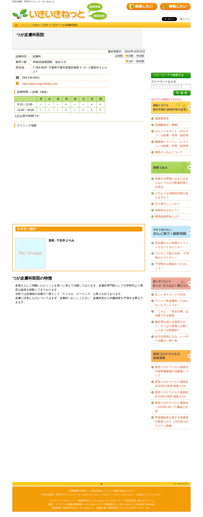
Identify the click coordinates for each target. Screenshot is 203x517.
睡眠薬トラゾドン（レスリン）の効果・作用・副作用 (171, 143)
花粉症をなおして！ (167, 210)
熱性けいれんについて (169, 152)
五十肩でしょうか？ (167, 203)
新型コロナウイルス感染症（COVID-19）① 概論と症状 (171, 407)
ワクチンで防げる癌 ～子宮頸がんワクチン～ (172, 255)
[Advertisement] (78, 338)
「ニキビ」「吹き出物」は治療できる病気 (171, 313)
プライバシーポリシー (61, 500)
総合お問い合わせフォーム (140, 500)
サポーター (117, 500)
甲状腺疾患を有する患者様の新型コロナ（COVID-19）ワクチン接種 (172, 421)
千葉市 (54, 25)
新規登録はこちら (100, 490)
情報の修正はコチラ (124, 490)
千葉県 (44, 25)
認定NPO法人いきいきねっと (78, 507)
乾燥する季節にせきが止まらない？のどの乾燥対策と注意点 (171, 182)
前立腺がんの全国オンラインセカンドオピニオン (171, 245)
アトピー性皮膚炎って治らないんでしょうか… (171, 303)
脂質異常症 (162, 118)
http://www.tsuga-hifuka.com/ (40, 83)
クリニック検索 (30, 25)
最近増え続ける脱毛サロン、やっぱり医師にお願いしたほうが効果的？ (171, 326)
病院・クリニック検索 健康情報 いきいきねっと (74, 504)
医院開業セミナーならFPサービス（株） (129, 507)
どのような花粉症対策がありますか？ (171, 195)
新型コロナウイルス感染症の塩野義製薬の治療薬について (171, 371)
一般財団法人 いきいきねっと (92, 500)
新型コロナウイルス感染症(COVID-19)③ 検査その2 (171, 383)
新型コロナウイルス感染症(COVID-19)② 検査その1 (171, 394)
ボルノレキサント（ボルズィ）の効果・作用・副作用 (171, 133)
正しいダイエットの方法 (170, 294)
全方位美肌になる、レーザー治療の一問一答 (171, 338)
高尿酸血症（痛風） (167, 124)
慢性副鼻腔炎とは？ (167, 216)
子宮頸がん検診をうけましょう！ (171, 266)
